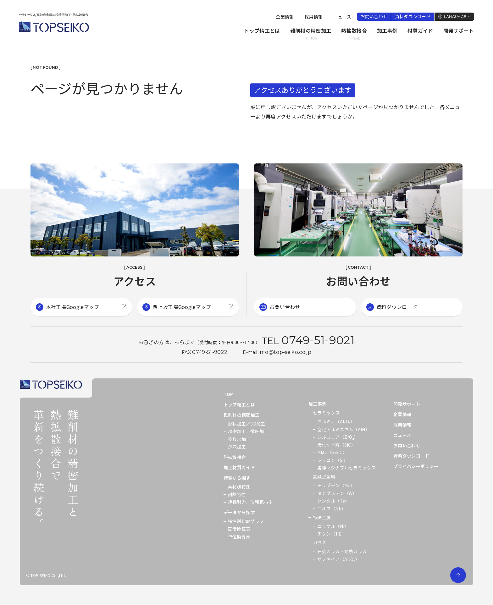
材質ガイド (420, 30)
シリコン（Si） (332, 460)
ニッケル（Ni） (333, 526)
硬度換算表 (239, 529)
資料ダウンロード (413, 16)
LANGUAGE (455, 16)
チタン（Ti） (330, 534)
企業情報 (285, 17)
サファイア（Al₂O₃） (338, 559)
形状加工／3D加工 (246, 424)
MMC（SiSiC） (332, 452)
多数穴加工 (239, 439)
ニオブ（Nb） (331, 508)
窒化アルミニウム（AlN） (343, 429)
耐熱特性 (237, 494)
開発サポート (458, 30)
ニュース (342, 17)
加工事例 (387, 30)
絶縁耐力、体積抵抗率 (250, 502)
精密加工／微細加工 (248, 431)
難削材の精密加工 (310, 34)
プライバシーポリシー (415, 466)
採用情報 (314, 17)
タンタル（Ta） (333, 501)
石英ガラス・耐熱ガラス (342, 551)
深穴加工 (237, 446)
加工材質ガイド (239, 467)
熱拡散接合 (354, 34)
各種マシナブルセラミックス (346, 468)
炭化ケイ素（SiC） (336, 445)
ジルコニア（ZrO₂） (338, 437)
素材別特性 (239, 486)
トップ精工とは (262, 30)
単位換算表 (239, 536)
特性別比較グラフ (246, 521)
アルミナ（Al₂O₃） (336, 421)
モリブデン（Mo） (336, 485)
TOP (228, 394)
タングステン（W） (337, 493)
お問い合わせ (373, 16)
